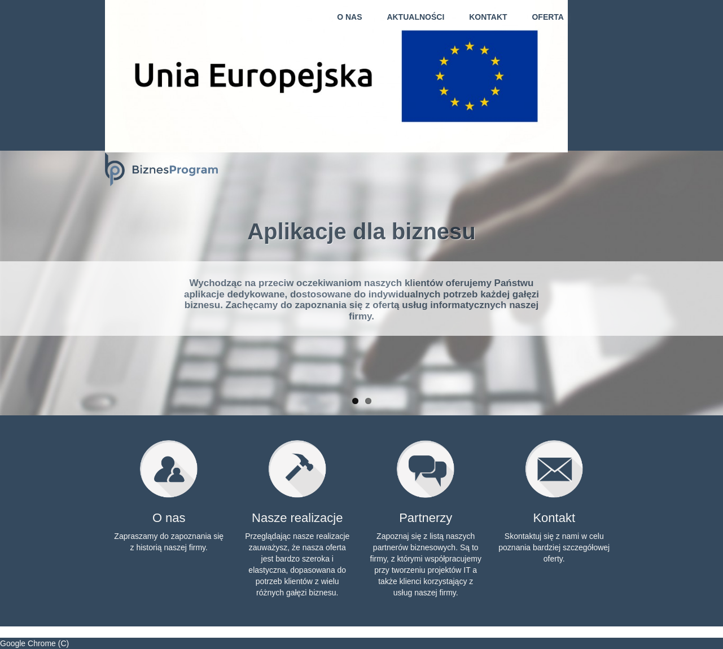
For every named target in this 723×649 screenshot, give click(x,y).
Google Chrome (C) (34, 643)
